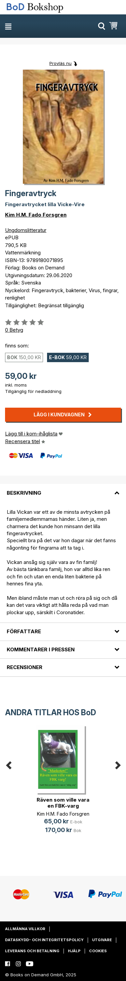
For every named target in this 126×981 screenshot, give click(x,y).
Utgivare (102, 939)
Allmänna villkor (25, 928)
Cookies (98, 951)
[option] (63, 784)
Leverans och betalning (32, 951)
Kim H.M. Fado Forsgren (36, 215)
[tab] (63, 489)
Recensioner (24, 667)
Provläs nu (60, 63)
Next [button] (117, 764)
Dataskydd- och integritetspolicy (44, 939)
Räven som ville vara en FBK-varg (63, 803)
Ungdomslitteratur (25, 230)
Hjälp (74, 951)
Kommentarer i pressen (41, 649)
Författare (24, 631)
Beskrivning (24, 493)
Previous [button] (8, 764)
